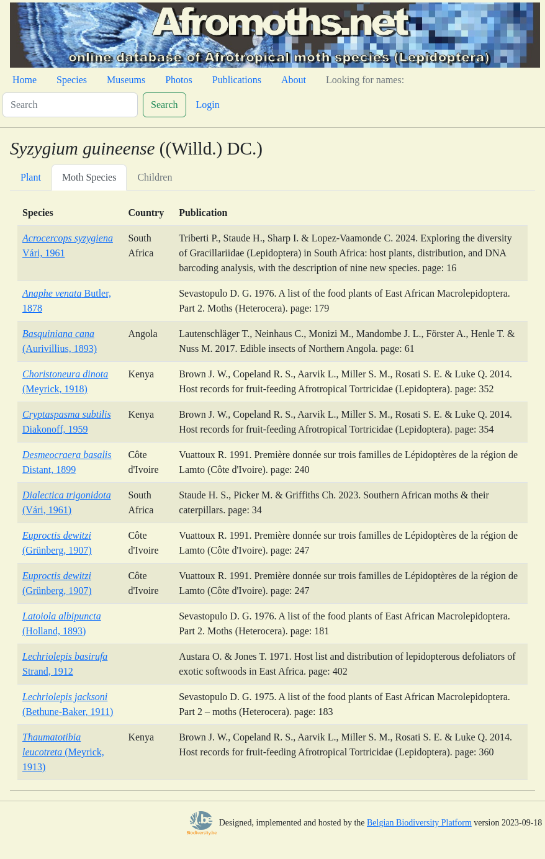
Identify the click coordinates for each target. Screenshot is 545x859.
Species (71, 79)
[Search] (70, 104)
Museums (126, 79)
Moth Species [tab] (89, 177)
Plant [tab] (30, 177)
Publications (236, 79)
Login (208, 104)
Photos (178, 79)
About (293, 79)
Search (164, 104)
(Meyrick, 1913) (63, 752)
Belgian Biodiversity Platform (419, 822)
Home (24, 79)
